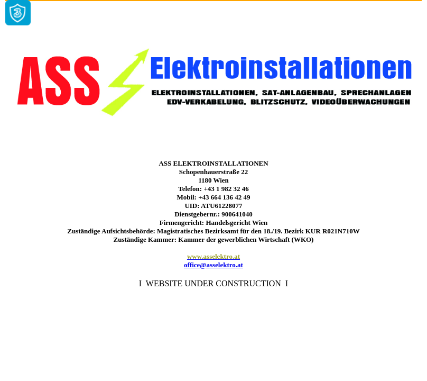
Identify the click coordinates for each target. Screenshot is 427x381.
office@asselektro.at (213, 265)
